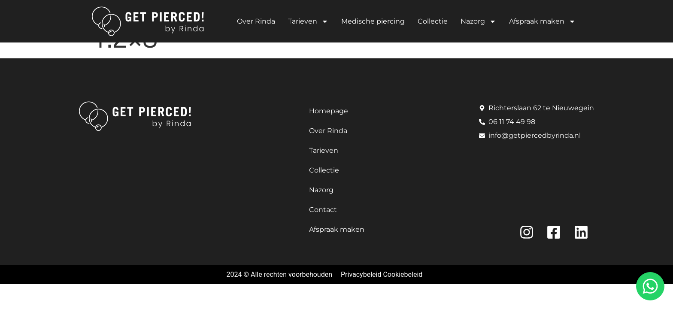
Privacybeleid (361, 274)
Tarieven (308, 21)
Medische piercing (373, 21)
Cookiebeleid (402, 274)
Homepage (328, 111)
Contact (323, 210)
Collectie (433, 21)
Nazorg (478, 21)
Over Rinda (256, 21)
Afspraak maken (542, 21)
